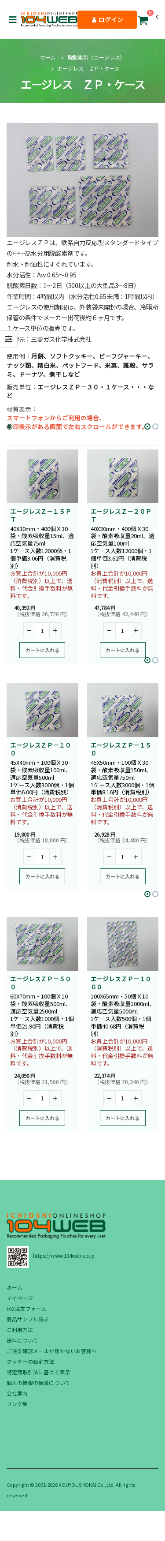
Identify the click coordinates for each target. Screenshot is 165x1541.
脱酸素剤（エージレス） (96, 57)
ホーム (48, 57)
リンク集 (17, 1403)
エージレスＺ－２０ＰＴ (121, 515)
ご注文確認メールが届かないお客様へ (52, 1350)
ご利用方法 (20, 1329)
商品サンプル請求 (28, 1319)
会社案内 (17, 1393)
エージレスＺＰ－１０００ (121, 982)
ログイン (108, 19)
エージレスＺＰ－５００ (40, 982)
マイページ (20, 1298)
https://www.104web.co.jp (64, 1255)
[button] (142, 21)
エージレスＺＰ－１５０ (121, 749)
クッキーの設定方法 (31, 1361)
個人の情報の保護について (38, 1382)
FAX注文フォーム (27, 1308)
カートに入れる (42, 650)
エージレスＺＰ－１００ (40, 749)
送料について (22, 1340)
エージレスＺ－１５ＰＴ (40, 515)
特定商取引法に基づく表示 (38, 1372)
